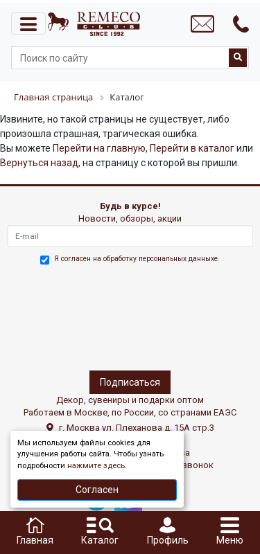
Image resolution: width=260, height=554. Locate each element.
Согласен (97, 489)
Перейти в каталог (192, 148)
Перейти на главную (99, 148)
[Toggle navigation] (28, 23)
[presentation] (67, 315)
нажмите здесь (96, 465)
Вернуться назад (39, 162)
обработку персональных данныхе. (161, 258)
